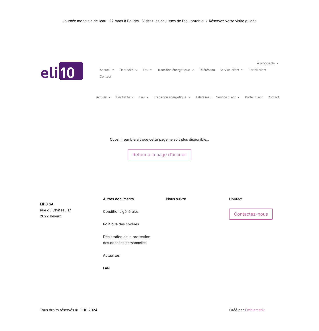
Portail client (257, 70)
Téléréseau (207, 70)
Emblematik (255, 310)
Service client (229, 70)
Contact (105, 76)
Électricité (126, 70)
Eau (145, 70)
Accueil (105, 70)
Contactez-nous (251, 214)
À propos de (266, 63)
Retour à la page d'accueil (159, 154)
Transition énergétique (174, 70)
